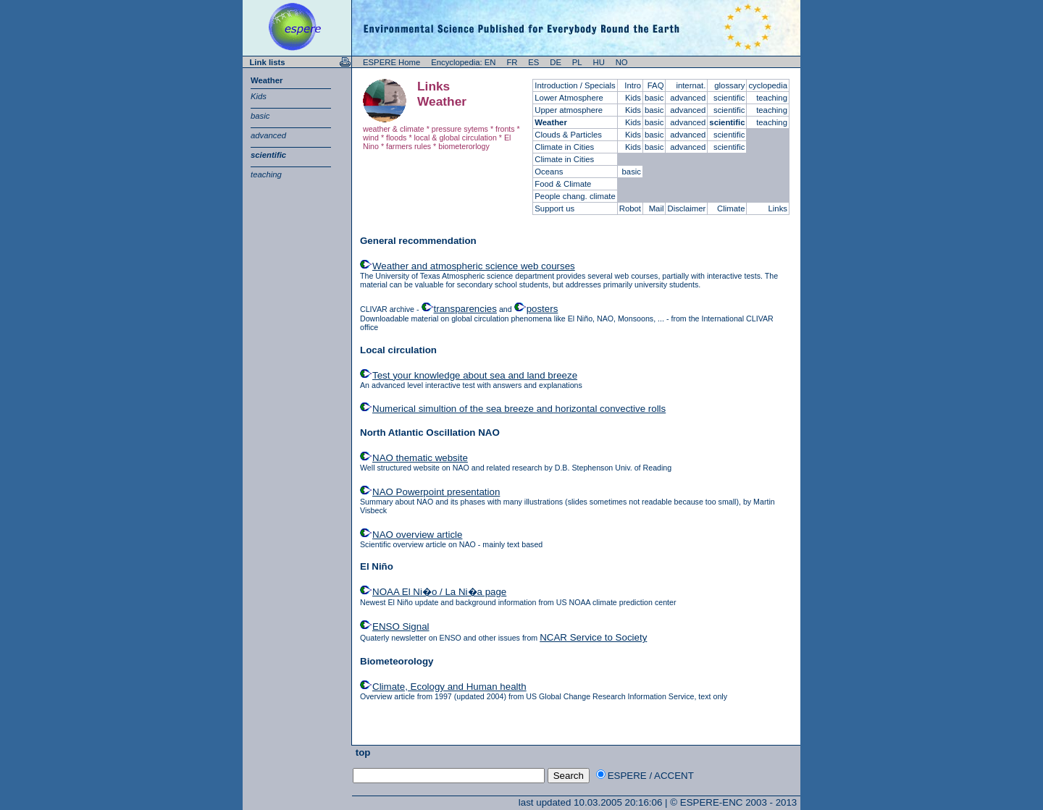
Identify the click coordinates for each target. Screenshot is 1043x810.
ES (533, 62)
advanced (268, 135)
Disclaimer (686, 208)
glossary (729, 85)
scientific (268, 155)
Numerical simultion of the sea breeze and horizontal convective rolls (519, 408)
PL (577, 62)
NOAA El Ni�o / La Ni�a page (439, 591)
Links (777, 208)
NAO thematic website (420, 457)
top (361, 752)
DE (555, 62)
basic (260, 115)
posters (542, 308)
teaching (266, 174)
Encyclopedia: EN (463, 62)
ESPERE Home (391, 62)
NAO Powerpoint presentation (436, 491)
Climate (731, 208)
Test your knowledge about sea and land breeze (474, 375)
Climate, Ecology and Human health (449, 686)
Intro (632, 85)
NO (622, 62)
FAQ (656, 85)
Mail (656, 208)
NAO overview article (417, 534)
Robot (630, 208)
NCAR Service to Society (593, 637)
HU (598, 62)
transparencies (465, 308)
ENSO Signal (401, 626)
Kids (259, 96)
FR (511, 62)
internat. (690, 85)
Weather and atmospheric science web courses (473, 266)
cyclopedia (767, 85)
